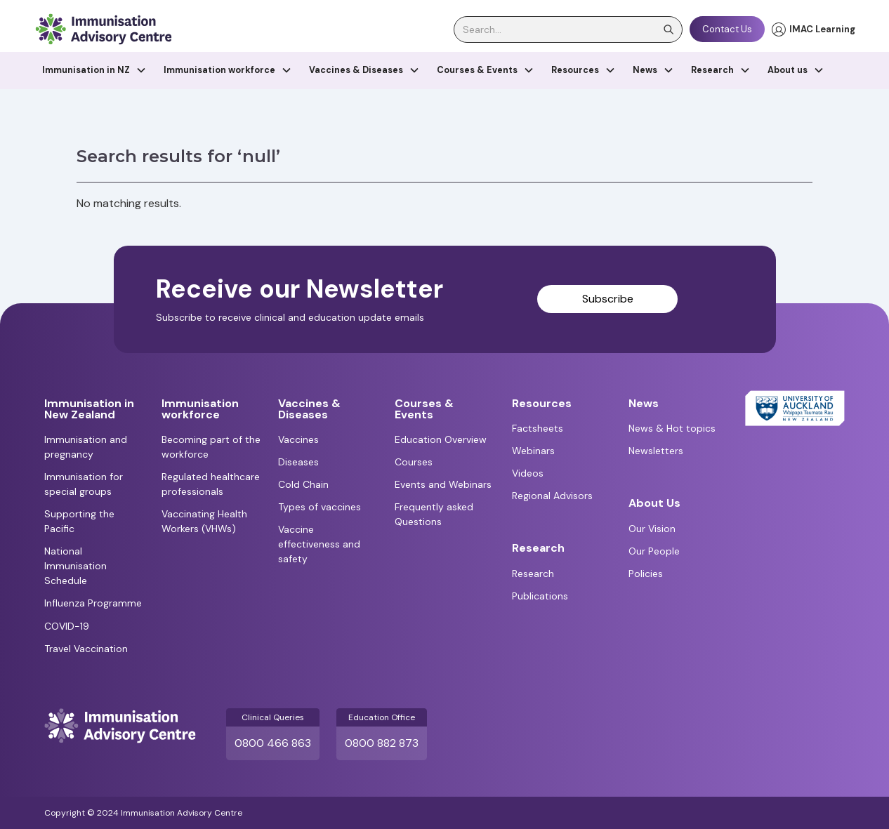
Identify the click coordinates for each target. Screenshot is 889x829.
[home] (103, 29)
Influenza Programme (93, 603)
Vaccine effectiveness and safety (319, 544)
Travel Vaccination (86, 648)
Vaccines (298, 439)
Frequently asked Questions (434, 514)
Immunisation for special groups (83, 484)
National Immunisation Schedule (75, 566)
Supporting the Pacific (79, 521)
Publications (540, 596)
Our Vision (652, 528)
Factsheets (537, 428)
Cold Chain (303, 484)
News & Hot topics (672, 428)
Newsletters (655, 450)
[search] (568, 29)
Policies (645, 573)
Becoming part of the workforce (211, 446)
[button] (94, 70)
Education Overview (441, 439)
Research (533, 573)
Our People (654, 551)
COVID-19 (66, 626)
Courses (414, 462)
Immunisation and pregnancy (85, 446)
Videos (528, 473)
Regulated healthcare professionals (211, 484)
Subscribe (607, 298)
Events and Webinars (443, 484)
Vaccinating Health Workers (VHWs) (204, 521)
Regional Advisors (552, 495)
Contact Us (727, 29)
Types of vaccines (319, 506)
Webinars (533, 450)
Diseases (298, 462)
